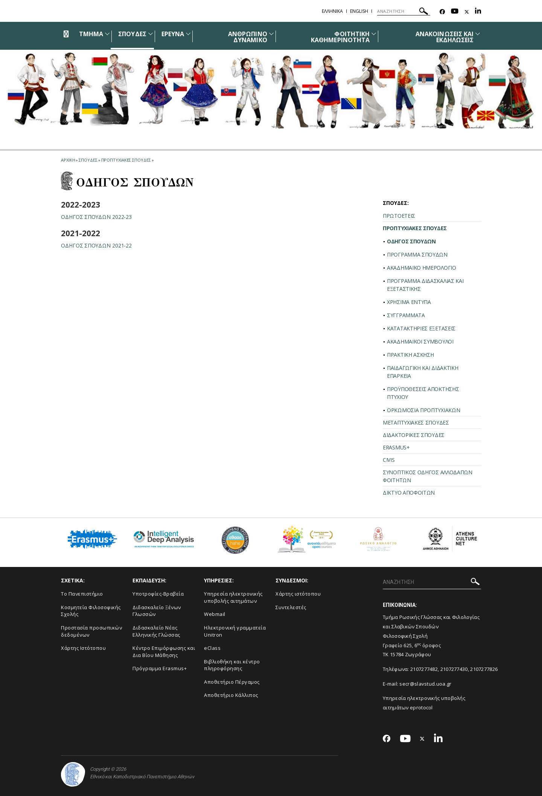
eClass (212, 648)
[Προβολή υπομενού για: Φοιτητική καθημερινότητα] (374, 33)
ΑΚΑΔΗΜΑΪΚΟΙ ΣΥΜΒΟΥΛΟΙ (420, 341)
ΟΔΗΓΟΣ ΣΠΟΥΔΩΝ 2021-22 (96, 245)
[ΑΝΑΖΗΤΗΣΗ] (403, 11)
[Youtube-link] (454, 12)
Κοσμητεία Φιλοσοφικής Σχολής (91, 611)
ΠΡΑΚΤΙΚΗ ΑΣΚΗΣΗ (410, 354)
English (359, 11)
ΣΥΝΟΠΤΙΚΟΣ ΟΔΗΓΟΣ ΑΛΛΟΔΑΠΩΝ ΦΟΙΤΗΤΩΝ (427, 476)
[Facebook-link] (442, 12)
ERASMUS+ (396, 447)
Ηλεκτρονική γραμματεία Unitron (235, 631)
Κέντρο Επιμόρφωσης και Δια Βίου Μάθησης (163, 651)
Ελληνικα (332, 11)
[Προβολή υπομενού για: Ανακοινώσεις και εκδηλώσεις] (477, 33)
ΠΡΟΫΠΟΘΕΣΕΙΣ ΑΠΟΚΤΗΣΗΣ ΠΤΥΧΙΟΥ (423, 392)
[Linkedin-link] (478, 12)
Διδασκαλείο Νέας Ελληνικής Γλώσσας (156, 631)
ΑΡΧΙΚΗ (68, 160)
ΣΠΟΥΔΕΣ (132, 34)
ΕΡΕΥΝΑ (172, 34)
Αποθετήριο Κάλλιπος (231, 695)
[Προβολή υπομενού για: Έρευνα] (188, 33)
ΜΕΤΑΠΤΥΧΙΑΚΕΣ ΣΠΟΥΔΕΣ (416, 422)
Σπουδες (88, 160)
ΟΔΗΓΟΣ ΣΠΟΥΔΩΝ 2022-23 (96, 216)
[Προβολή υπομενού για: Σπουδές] (150, 33)
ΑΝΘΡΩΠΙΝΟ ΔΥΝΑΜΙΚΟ (247, 37)
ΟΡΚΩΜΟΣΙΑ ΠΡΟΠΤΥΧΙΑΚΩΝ (423, 410)
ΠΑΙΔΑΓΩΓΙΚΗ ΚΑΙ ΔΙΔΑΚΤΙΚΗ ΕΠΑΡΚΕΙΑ (422, 371)
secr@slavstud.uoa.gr (425, 683)
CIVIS (389, 459)
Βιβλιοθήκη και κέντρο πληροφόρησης (232, 665)
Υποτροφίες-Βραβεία (158, 593)
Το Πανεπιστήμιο (82, 593)
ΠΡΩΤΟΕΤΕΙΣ (399, 215)
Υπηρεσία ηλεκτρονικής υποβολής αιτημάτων (233, 597)
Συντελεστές (291, 607)
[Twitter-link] (466, 12)
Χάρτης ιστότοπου (298, 593)
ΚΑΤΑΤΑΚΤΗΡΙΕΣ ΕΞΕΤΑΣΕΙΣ (421, 328)
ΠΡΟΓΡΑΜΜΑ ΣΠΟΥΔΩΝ (417, 254)
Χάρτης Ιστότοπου (83, 648)
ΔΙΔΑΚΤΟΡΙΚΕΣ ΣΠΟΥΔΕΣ (414, 434)
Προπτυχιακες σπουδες (126, 160)
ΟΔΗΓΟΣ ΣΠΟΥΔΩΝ (411, 241)
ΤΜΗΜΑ (91, 34)
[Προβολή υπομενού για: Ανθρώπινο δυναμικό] (271, 33)
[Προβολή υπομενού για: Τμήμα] (107, 33)
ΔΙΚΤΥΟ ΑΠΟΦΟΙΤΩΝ (409, 492)
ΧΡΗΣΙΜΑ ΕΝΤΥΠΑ (409, 302)
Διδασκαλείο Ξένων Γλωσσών (156, 611)
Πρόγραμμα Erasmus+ (159, 668)
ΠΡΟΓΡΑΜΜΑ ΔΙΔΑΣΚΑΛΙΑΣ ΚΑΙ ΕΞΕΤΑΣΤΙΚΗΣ (425, 284)
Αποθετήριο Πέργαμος (232, 681)
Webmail (214, 614)
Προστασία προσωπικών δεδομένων (91, 631)
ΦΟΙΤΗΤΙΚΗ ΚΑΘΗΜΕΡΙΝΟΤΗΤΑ (340, 37)
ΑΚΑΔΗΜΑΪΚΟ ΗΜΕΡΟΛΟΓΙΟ (421, 267)
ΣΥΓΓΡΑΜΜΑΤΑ (406, 315)
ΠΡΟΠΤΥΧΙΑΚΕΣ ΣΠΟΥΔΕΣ (415, 228)
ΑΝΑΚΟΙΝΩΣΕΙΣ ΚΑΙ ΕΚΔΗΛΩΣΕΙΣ (444, 37)
